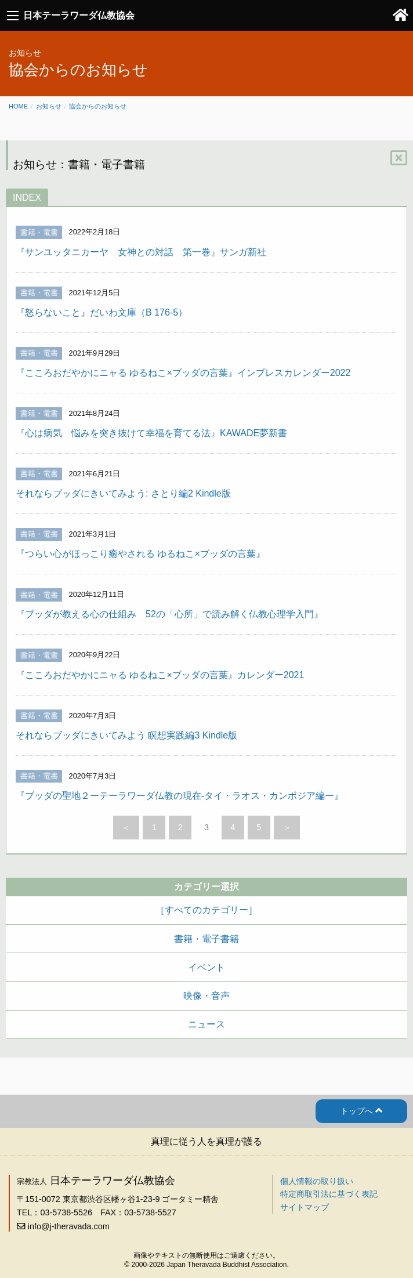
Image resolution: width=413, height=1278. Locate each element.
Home (18, 106)
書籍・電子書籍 (206, 939)
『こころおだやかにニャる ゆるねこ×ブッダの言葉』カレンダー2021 (160, 675)
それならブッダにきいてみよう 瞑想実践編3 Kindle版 (126, 735)
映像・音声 (206, 996)
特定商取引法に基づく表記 (329, 1194)
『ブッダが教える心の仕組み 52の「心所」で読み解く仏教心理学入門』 (169, 614)
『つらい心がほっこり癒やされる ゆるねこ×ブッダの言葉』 (140, 554)
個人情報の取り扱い (316, 1181)
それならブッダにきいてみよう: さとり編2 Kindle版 (123, 493)
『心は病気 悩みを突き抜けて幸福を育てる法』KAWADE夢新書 (151, 433)
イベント (206, 967)
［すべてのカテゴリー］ (206, 910)
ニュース (206, 1024)
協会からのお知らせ (97, 106)
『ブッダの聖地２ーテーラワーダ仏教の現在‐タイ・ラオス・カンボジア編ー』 (179, 796)
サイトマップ (304, 1207)
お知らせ (48, 106)
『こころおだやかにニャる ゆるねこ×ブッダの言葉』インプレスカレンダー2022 (183, 373)
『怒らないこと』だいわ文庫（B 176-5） (101, 312)
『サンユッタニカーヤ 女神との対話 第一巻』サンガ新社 (141, 252)
